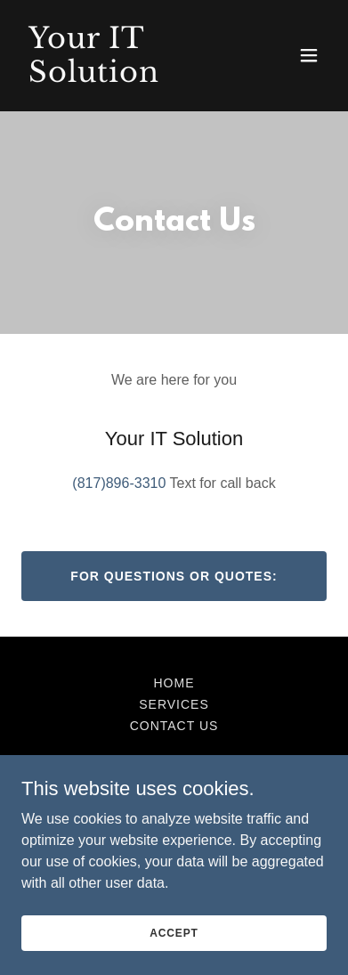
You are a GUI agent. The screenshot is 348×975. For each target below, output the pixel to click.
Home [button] (174, 683)
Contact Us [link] (174, 726)
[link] (128, 77)
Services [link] (174, 704)
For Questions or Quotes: (173, 576)
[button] (309, 55)
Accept (174, 932)
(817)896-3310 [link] (119, 483)
